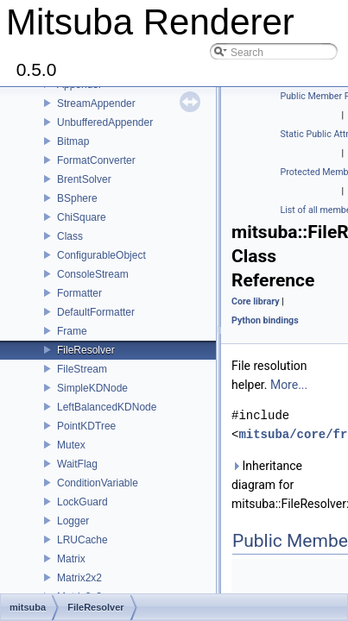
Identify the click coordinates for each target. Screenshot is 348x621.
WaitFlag (77, 464)
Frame (72, 331)
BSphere (77, 198)
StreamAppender (96, 103)
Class (70, 236)
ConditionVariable (97, 483)
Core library (255, 301)
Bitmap (73, 141)
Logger (73, 521)
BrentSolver (84, 179)
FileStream (82, 369)
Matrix (71, 559)
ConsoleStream (93, 274)
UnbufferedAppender (105, 122)
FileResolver (86, 350)
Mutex (71, 445)
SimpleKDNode (92, 388)
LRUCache (82, 540)
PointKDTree (86, 426)
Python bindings (265, 320)
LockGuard (82, 502)
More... (288, 385)
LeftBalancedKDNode (106, 407)
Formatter (79, 293)
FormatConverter (96, 160)
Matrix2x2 (79, 578)
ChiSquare (81, 217)
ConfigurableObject (101, 255)
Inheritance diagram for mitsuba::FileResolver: (286, 485)
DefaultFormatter (96, 312)
